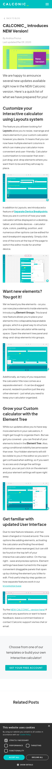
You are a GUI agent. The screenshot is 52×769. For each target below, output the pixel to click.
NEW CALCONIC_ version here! (27, 609)
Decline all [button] (37, 757)
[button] (26, 764)
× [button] (49, 726)
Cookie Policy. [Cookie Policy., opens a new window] (25, 734)
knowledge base (12, 585)
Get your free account (26, 667)
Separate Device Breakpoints (30, 211)
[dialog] (26, 746)
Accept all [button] (14, 757)
